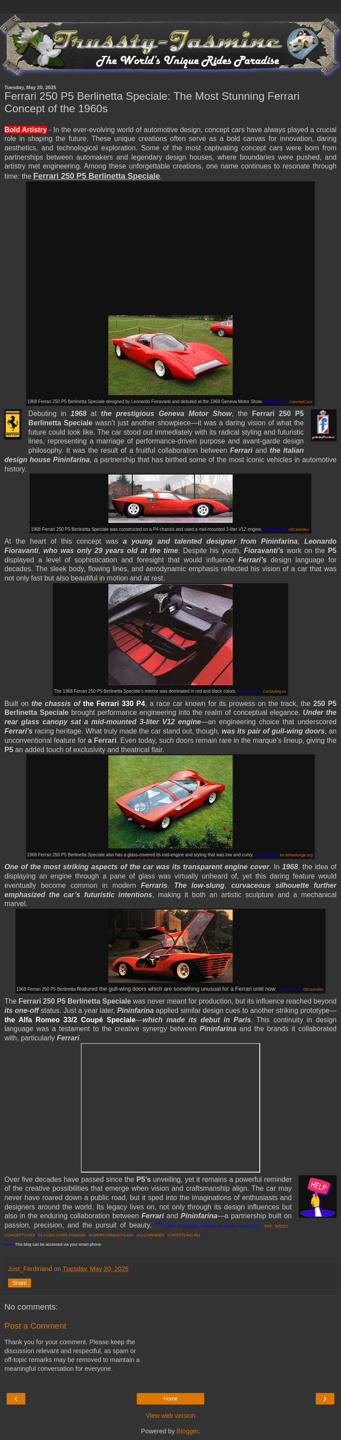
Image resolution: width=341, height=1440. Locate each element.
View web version (170, 1415)
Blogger (187, 1431)
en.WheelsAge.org (296, 855)
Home (170, 1399)
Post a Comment (35, 1325)
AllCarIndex (298, 529)
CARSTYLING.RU (183, 1235)
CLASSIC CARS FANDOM (62, 1235)
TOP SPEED (276, 1226)
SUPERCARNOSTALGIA (111, 1235)
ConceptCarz (301, 402)
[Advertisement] (170, 249)
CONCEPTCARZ (19, 1235)
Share (19, 1283)
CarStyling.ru (274, 691)
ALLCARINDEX (150, 1235)
